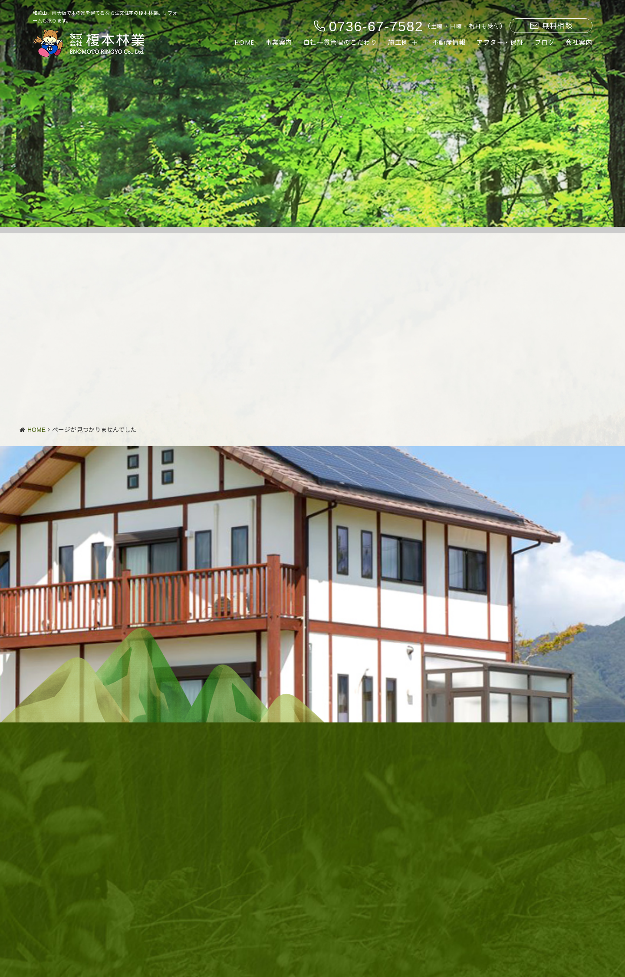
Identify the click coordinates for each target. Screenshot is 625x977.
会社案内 (579, 42)
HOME (245, 42)
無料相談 (551, 26)
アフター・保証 (500, 42)
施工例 (398, 42)
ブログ (545, 42)
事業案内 (279, 42)
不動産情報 (449, 42)
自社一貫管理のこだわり (340, 42)
